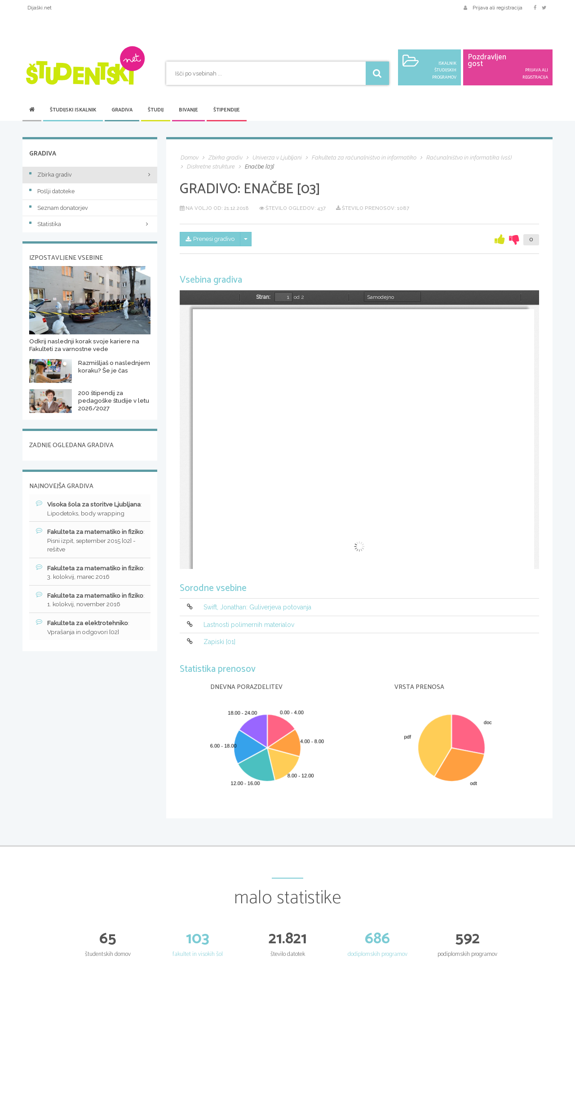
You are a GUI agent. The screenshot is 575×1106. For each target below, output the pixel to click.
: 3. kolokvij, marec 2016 (84, 573)
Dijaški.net (39, 7)
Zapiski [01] (219, 641)
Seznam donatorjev (58, 207)
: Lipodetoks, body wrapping (91, 508)
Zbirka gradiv (50, 174)
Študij (156, 110)
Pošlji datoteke (52, 191)
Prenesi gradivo (212, 239)
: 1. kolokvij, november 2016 (89, 601)
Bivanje (188, 110)
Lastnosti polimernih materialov (248, 624)
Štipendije (226, 110)
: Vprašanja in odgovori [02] (84, 629)
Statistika (89, 224)
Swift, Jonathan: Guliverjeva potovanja (257, 607)
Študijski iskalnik (73, 110)
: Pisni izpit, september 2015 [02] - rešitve (89, 541)
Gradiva (122, 110)
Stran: (263, 297)
